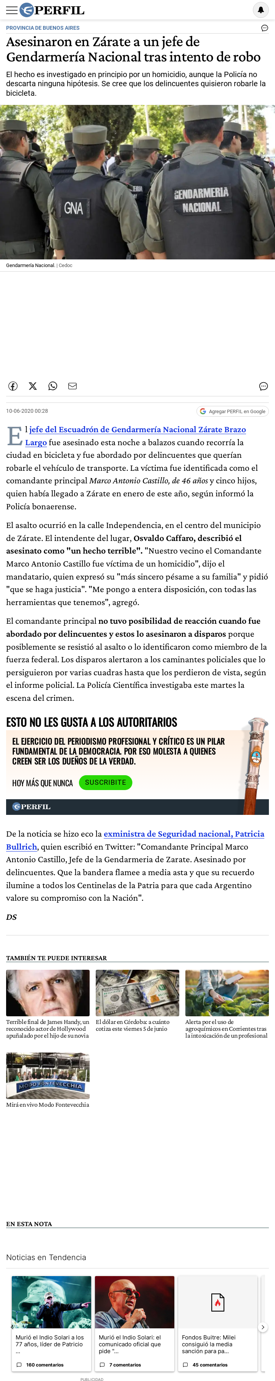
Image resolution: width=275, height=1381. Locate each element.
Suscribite (105, 782)
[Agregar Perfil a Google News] (232, 411)
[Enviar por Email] (72, 386)
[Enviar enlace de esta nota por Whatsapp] (53, 386)
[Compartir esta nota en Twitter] (33, 386)
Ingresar (241, 10)
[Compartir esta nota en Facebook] (13, 386)
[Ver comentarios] (263, 30)
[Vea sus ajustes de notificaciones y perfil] (261, 10)
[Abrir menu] (12, 10)
